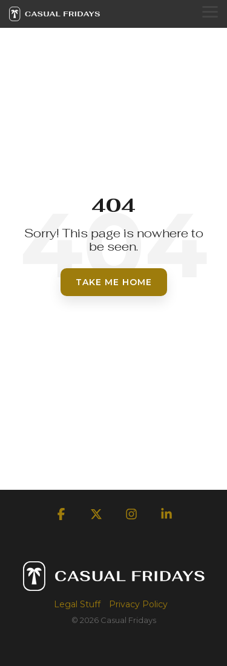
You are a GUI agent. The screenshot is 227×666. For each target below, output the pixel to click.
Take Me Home (114, 282)
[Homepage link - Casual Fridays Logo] (114, 585)
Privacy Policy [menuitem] (138, 604)
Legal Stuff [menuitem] (77, 604)
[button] (210, 11)
